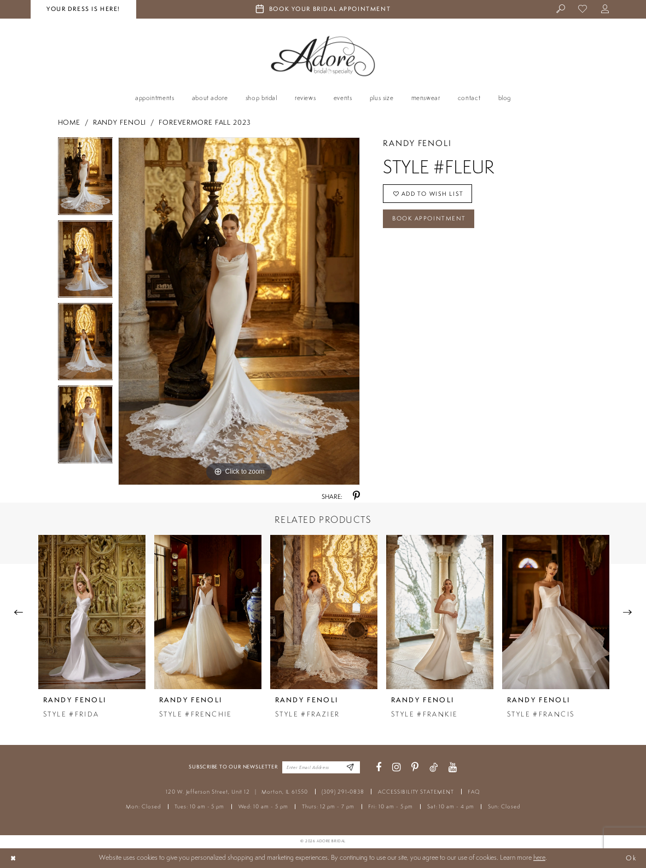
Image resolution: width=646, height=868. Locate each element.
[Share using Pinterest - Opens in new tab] (356, 496)
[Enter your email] (321, 767)
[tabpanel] (85, 178)
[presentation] (92, 612)
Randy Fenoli (120, 122)
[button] (605, 9)
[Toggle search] (561, 9)
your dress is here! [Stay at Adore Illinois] (83, 9)
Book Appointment (429, 219)
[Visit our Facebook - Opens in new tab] (378, 767)
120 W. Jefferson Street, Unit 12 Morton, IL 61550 (237, 791)
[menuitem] (561, 9)
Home (69, 122)
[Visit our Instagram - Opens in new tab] (396, 767)
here (539, 857)
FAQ (474, 791)
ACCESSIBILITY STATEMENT (416, 791)
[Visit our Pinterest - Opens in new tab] (414, 767)
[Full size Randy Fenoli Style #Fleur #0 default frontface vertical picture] (239, 311)
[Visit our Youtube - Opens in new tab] (453, 767)
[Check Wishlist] (583, 9)
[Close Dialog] (13, 858)
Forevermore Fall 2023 (205, 122)
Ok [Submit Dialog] (631, 858)
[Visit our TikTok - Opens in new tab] (433, 767)
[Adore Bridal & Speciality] (323, 56)
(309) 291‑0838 (343, 791)
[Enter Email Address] (350, 767)
